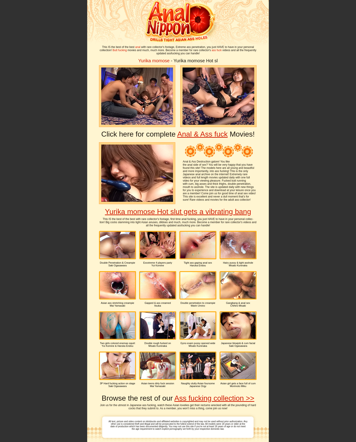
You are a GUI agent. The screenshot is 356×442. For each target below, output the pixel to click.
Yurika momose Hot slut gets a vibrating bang (178, 211)
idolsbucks (151, 421)
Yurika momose (154, 60)
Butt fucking (120, 50)
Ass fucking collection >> (214, 398)
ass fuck (217, 50)
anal (138, 47)
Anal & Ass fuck (202, 134)
